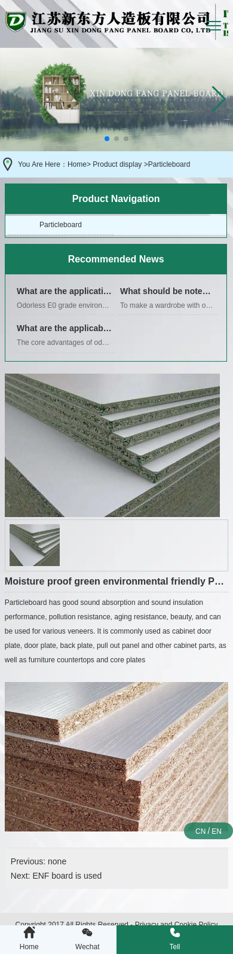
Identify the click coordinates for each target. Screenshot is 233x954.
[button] (219, 99)
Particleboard (60, 225)
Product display (117, 164)
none (57, 861)
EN (216, 831)
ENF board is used (67, 875)
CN (200, 831)
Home (77, 164)
